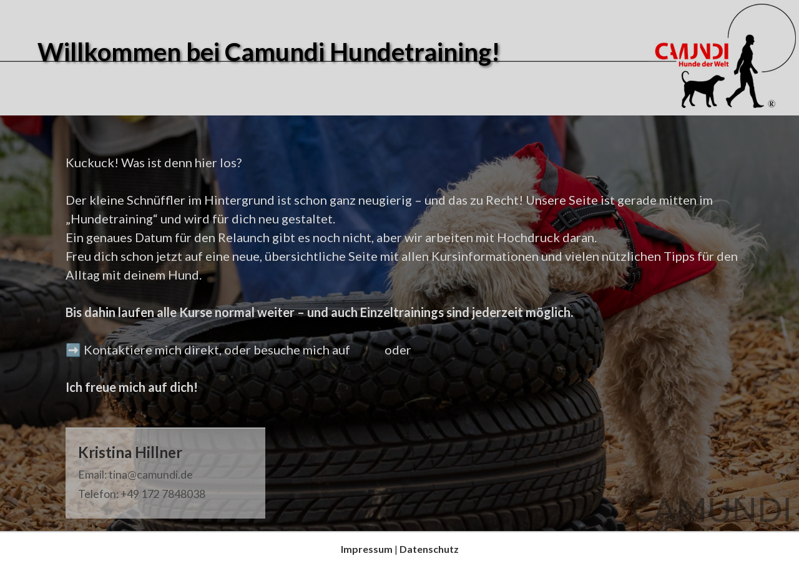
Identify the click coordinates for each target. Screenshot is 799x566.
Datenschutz (429, 549)
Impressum (367, 549)
